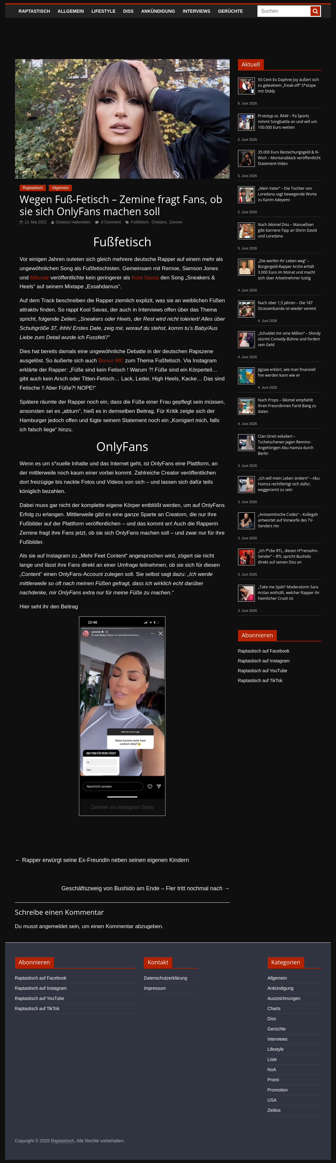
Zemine (176, 222)
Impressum (155, 988)
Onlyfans (158, 222)
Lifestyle (104, 11)
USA (272, 1100)
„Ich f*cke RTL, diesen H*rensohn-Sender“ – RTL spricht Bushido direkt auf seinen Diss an (288, 556)
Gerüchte (230, 11)
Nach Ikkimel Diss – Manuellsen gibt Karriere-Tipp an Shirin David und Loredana (287, 230)
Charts (274, 1008)
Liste (272, 1059)
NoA (272, 1069)
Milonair (39, 278)
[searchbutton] (315, 11)
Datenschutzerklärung (165, 978)
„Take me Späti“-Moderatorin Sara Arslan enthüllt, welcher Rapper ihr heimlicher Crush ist (289, 592)
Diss (128, 11)
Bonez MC (110, 361)
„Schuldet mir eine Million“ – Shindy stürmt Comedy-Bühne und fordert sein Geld (289, 339)
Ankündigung (158, 11)
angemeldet (53, 926)
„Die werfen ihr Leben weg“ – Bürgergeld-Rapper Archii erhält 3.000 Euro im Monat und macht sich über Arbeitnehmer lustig (286, 269)
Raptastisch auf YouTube (262, 670)
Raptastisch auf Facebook (264, 650)
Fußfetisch (140, 222)
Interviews (196, 11)
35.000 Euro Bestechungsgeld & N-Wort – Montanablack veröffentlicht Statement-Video (289, 157)
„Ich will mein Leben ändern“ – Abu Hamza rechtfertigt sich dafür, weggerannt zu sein (289, 483)
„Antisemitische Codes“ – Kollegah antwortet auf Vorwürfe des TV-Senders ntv (288, 520)
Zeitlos (274, 1110)
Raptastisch (34, 11)
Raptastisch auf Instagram (264, 660)
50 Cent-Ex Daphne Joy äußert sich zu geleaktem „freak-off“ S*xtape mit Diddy (288, 85)
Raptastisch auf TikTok (260, 680)
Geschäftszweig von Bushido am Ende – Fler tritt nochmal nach (145, 888)
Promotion (278, 1089)
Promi (273, 1079)
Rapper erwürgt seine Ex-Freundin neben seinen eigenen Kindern (102, 860)
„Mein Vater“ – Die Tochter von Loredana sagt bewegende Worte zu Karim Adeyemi (287, 194)
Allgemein (71, 11)
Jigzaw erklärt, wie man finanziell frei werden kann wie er (287, 372)
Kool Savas (145, 278)
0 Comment (108, 222)
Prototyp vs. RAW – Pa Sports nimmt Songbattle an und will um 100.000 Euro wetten (287, 121)
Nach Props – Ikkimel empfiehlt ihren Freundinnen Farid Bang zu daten (287, 405)
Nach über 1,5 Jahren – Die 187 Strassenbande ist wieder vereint (287, 305)
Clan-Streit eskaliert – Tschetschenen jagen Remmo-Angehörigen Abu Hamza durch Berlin (286, 445)
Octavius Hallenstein (73, 222)
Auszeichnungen (284, 998)
